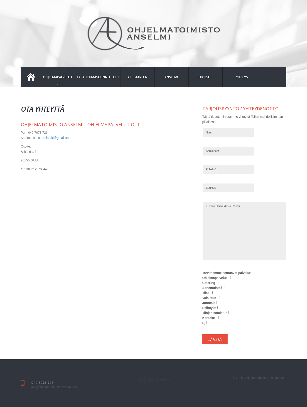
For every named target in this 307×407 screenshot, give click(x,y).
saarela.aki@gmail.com (54, 138)
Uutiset (205, 77)
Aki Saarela (137, 77)
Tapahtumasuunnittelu (97, 77)
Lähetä (215, 339)
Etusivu (31, 77)
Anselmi (171, 77)
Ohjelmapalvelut (58, 77)
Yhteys (242, 77)
